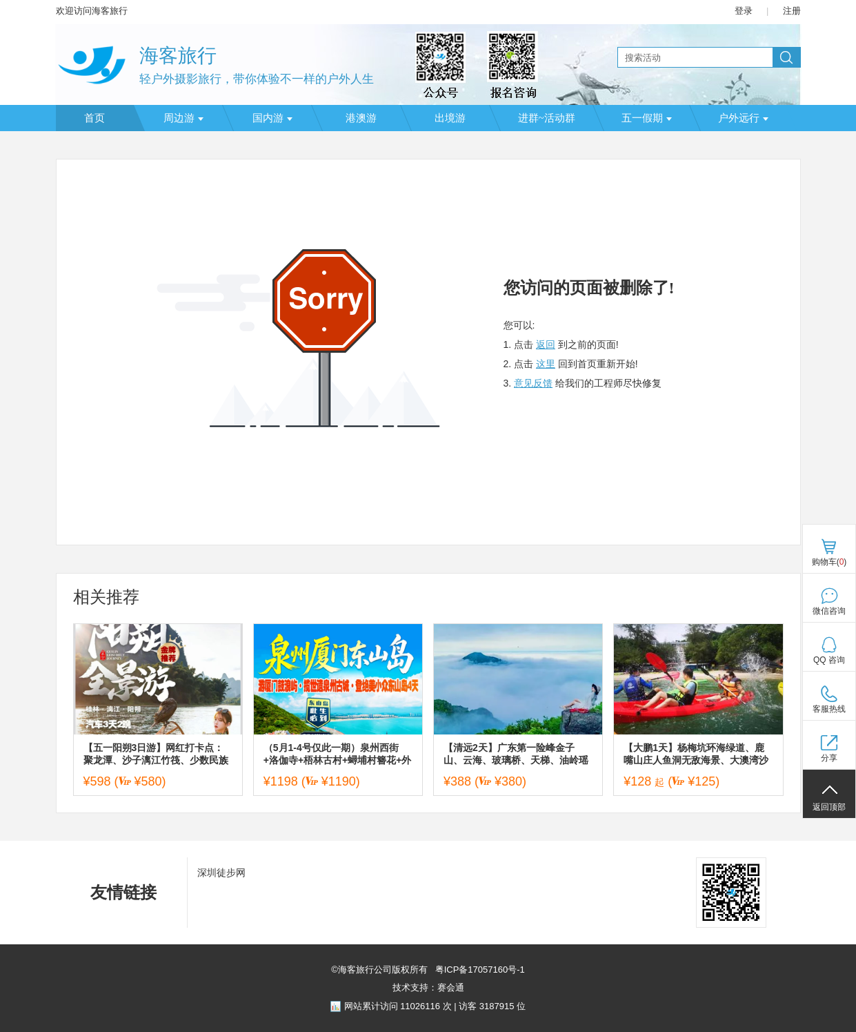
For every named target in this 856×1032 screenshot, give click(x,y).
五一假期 (646, 118)
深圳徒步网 (221, 872)
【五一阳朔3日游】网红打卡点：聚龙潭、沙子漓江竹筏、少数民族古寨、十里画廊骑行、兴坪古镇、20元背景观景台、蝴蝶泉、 (155, 754)
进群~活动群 (546, 118)
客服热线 (829, 709)
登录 (744, 11)
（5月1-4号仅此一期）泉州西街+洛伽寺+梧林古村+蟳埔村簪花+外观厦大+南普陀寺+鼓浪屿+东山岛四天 (337, 754)
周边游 (183, 118)
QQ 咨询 (829, 660)
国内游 (272, 118)
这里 (545, 363)
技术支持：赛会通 (428, 987)
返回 (545, 344)
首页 (94, 118)
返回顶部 (829, 807)
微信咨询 (829, 611)
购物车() (829, 562)
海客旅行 (178, 55)
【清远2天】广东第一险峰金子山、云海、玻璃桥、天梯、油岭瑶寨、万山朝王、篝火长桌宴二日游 (516, 754)
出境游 (450, 118)
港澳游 (361, 118)
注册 (792, 11)
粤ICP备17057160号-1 (478, 969)
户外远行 (743, 118)
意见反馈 (533, 383)
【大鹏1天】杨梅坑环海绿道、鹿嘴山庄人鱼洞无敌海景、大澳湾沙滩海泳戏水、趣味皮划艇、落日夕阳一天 (696, 754)
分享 (829, 758)
